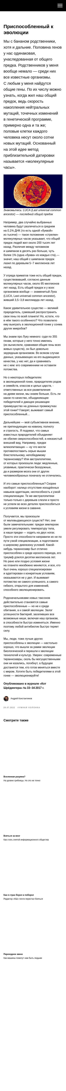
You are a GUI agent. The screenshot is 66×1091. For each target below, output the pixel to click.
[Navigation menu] (60, 5)
